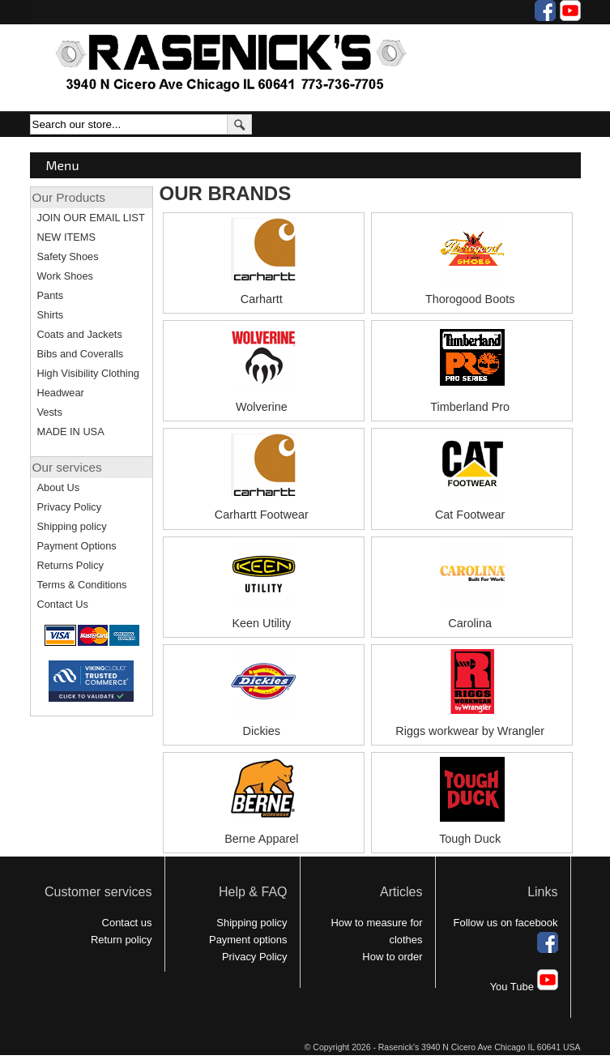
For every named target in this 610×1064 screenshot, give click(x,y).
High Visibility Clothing (88, 373)
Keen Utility (261, 623)
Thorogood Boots (469, 299)
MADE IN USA (71, 431)
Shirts (50, 315)
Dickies (261, 730)
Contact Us (62, 604)
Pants (50, 295)
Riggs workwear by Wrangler (469, 730)
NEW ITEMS (66, 237)
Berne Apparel (261, 838)
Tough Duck (470, 838)
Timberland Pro (470, 406)
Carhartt (262, 299)
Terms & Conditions (82, 585)
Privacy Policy (69, 507)
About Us (58, 487)
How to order (392, 957)
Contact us (127, 923)
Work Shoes (65, 276)
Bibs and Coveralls (80, 354)
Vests (49, 412)
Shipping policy (72, 526)
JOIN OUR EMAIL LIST (91, 218)
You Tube (524, 987)
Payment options (248, 940)
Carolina (470, 623)
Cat (444, 514)
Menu (62, 165)
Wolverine (262, 406)
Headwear (60, 393)
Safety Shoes (68, 256)
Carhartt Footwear (262, 514)
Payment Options (77, 546)
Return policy (121, 940)
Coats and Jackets (79, 334)
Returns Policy (71, 565)
